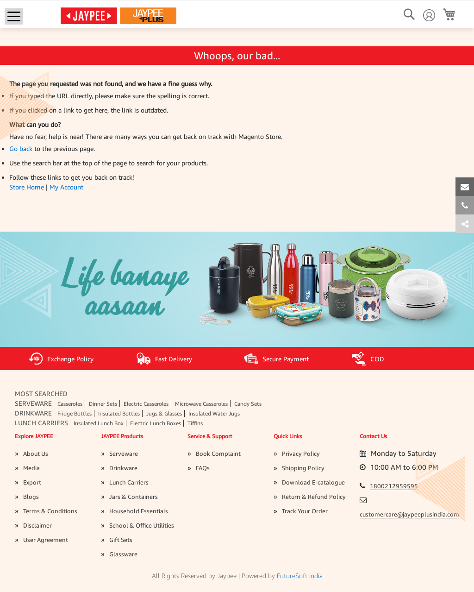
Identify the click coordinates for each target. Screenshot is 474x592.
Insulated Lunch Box (99, 423)
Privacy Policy (301, 453)
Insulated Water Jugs (214, 413)
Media (31, 468)
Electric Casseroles (146, 403)
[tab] (464, 223)
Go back (20, 148)
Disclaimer (37, 525)
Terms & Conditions (50, 511)
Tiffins (195, 423)
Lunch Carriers (41, 423)
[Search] (409, 14)
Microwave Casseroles (201, 403)
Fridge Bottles (74, 413)
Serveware (33, 403)
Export (32, 482)
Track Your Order (305, 511)
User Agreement (45, 539)
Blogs (31, 496)
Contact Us (373, 436)
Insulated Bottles (119, 413)
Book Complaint (218, 453)
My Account (66, 187)
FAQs (203, 468)
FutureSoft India (300, 575)
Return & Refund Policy (314, 496)
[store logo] (118, 15)
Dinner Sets (103, 403)
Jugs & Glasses (164, 413)
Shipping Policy (303, 468)
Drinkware (33, 413)
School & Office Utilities (141, 525)
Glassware (123, 554)
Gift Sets (120, 539)
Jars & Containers (133, 496)
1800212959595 (394, 486)
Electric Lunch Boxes (155, 423)
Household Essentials (138, 511)
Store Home (26, 187)
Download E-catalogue (313, 482)
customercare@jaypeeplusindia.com (409, 514)
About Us (35, 453)
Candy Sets (248, 403)
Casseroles (69, 403)
